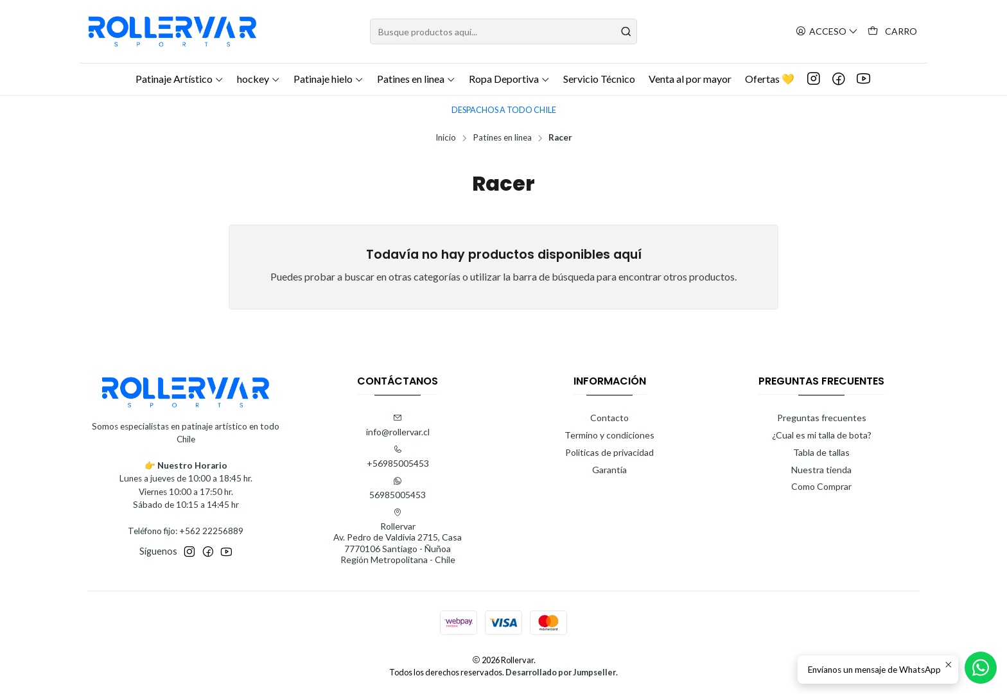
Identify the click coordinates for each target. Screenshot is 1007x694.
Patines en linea (502, 138)
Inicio (445, 138)
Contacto (609, 417)
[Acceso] (826, 31)
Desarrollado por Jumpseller (560, 672)
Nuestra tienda (821, 469)
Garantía (609, 469)
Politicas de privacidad (609, 452)
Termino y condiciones (609, 434)
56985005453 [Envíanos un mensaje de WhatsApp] (397, 488)
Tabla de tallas (821, 452)
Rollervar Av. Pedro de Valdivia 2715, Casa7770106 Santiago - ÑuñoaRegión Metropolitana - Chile (397, 537)
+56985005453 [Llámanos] (398, 457)
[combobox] (503, 31)
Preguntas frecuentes (821, 417)
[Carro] (892, 31)
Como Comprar (821, 486)
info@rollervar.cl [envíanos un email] (398, 425)
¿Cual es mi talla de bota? (821, 434)
